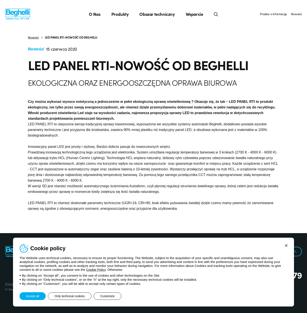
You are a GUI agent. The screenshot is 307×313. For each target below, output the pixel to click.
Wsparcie (194, 14)
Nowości (296, 14)
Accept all (32, 296)
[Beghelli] (17, 14)
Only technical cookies (70, 296)
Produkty (120, 14)
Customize (107, 296)
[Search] (216, 14)
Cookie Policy (96, 269)
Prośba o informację (273, 14)
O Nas (95, 14)
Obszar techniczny (157, 14)
